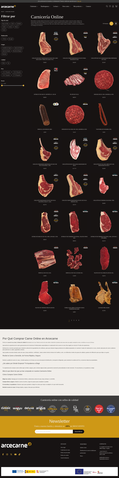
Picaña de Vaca (74, 94)
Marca (81, 456)
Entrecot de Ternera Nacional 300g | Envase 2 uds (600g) (104, 237)
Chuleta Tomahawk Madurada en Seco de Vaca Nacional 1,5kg (45, 165)
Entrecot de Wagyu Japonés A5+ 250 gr (45, 94)
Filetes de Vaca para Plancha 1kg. (104, 272)
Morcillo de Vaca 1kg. (44, 272)
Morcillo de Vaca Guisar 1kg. (74, 272)
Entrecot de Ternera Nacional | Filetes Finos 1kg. (74, 237)
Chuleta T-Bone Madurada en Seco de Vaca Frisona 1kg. (74, 201)
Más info (79, 1)
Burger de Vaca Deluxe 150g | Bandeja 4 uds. (74, 129)
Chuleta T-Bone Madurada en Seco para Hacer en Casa (74, 59)
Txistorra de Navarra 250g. (104, 129)
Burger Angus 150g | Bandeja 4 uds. (104, 94)
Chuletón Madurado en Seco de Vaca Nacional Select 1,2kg (45, 201)
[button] (78, 6)
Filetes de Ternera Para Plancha (44, 307)
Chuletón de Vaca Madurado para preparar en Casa (104, 59)
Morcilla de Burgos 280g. (45, 129)
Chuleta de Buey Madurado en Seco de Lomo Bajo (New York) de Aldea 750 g (45, 59)
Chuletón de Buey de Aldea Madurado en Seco (74, 165)
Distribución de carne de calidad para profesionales (88, 452)
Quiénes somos (83, 447)
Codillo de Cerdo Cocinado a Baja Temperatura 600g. (74, 308)
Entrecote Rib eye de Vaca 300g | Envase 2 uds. (45, 236)
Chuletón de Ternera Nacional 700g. (103, 200)
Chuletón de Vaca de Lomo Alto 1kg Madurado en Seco (103, 165)
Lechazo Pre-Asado (103, 307)
